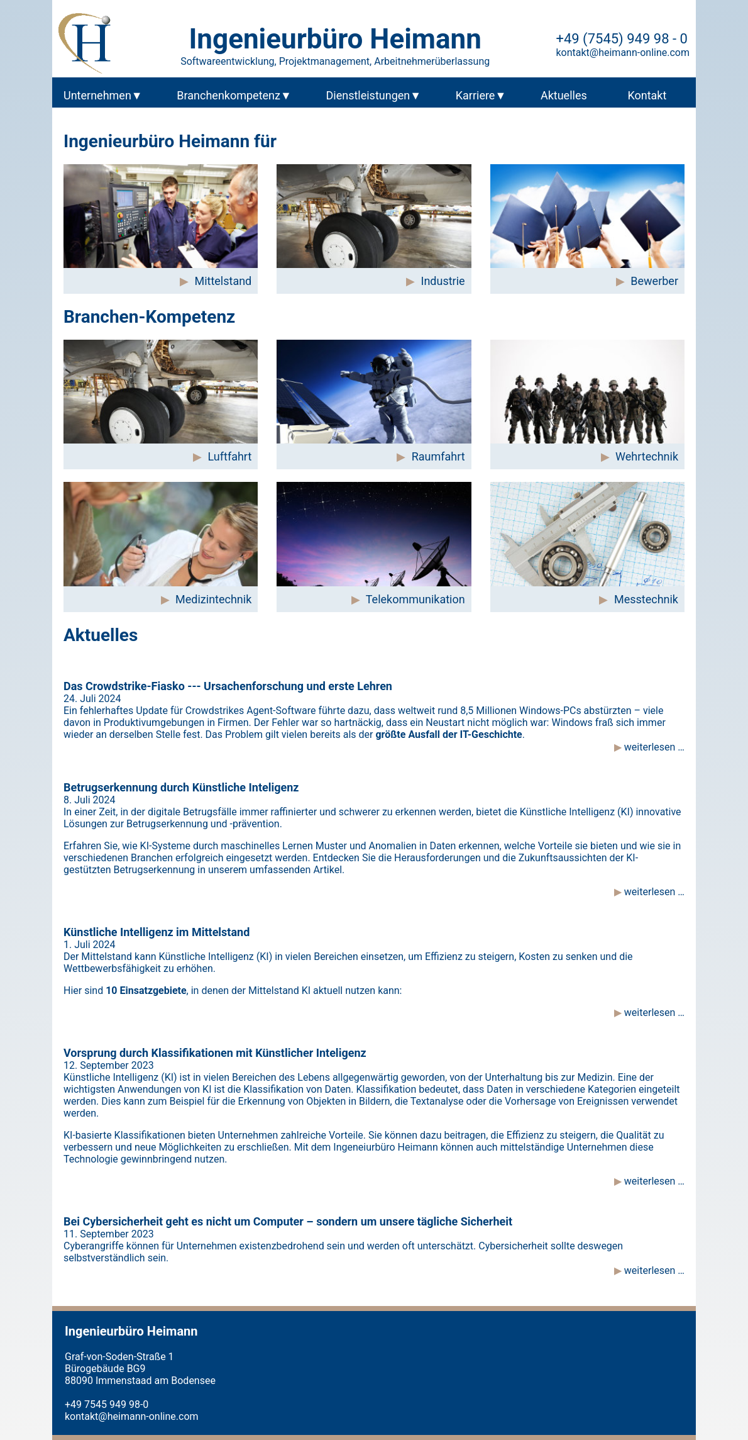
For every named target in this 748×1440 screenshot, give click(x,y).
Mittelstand (222, 280)
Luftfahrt (230, 456)
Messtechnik (646, 599)
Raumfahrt (438, 456)
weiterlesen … (653, 747)
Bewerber (654, 280)
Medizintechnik (213, 599)
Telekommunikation (415, 599)
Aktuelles (564, 95)
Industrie (443, 280)
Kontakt (646, 95)
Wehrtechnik (646, 456)
